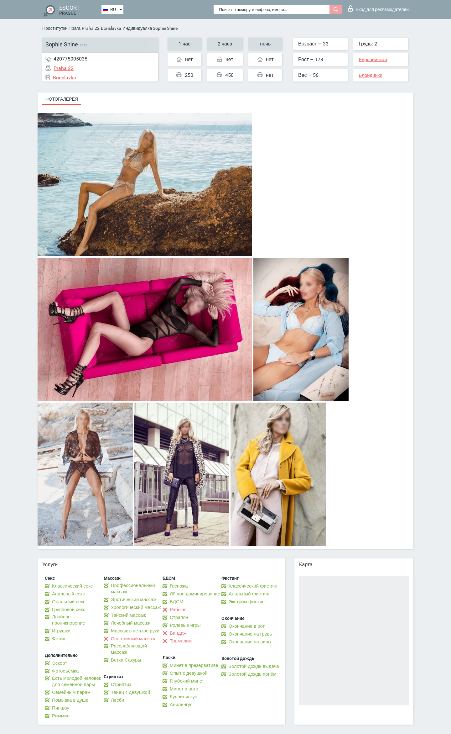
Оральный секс (68, 602)
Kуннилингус (183, 697)
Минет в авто (184, 689)
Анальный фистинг (249, 594)
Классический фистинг (253, 586)
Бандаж (178, 633)
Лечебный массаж (130, 623)
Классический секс (72, 586)
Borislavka (111, 28)
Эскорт (59, 663)
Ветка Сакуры (126, 660)
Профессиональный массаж (133, 588)
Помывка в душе (70, 700)
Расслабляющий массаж (129, 649)
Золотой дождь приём (252, 674)
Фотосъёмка (65, 671)
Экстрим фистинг (247, 602)
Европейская (373, 59)
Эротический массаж (133, 599)
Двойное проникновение (68, 620)
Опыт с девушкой (189, 673)
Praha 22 (91, 28)
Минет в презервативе (194, 665)
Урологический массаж (136, 607)
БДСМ (176, 602)
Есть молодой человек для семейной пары (76, 681)
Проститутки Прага (61, 28)
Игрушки (61, 631)
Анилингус (181, 704)
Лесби (117, 700)
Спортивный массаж (133, 639)
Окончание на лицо (250, 642)
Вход (378, 8)
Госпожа (179, 586)
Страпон (179, 617)
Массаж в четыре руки (135, 631)
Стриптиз (121, 684)
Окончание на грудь (250, 634)
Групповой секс (68, 609)
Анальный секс (68, 594)
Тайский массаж (128, 615)
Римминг (61, 716)
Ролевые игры (185, 625)
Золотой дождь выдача (254, 666)
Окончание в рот (247, 626)
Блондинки (370, 75)
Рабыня (178, 609)
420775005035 (70, 59)
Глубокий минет (187, 681)
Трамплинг (181, 641)
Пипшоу (60, 708)
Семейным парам (71, 692)
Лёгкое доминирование (195, 594)
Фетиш (59, 639)
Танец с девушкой (130, 692)
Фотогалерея (61, 99)
